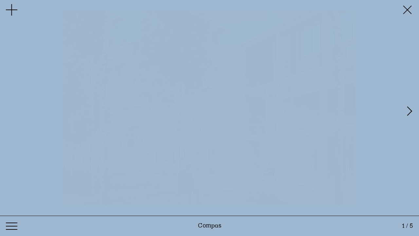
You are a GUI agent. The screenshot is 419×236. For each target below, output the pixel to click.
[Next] (411, 107)
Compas (210, 226)
